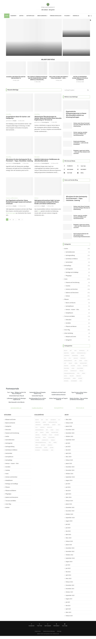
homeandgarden (45, 122)
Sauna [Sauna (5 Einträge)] (65, 371)
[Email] (83, 172)
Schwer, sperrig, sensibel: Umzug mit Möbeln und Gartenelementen (80, 134)
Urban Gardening (42, 15)
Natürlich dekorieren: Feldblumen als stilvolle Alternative (80, 78)
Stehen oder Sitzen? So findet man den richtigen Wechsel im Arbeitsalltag (82, 125)
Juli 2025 (68, 446)
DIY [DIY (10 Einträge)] (64, 353)
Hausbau (78, 286)
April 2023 (68, 537)
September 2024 (70, 480)
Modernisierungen (10, 213)
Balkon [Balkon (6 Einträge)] (65, 350)
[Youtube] (69, 172)
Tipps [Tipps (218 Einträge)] (78, 376)
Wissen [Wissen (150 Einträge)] (74, 381)
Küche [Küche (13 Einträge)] (75, 363)
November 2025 (70, 436)
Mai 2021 (68, 608)
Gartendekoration (78, 252)
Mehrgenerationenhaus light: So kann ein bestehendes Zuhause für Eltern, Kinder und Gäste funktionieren (47, 202)
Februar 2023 (69, 544)
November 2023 (70, 514)
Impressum (38, 634)
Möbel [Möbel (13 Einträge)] (65, 365)
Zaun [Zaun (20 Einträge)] (81, 383)
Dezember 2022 (70, 551)
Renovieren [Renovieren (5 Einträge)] (85, 368)
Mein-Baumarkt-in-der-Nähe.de (16, 405)
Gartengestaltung (78, 255)
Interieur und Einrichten (78, 289)
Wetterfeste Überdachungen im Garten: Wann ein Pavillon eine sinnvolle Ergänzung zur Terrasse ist (48, 118)
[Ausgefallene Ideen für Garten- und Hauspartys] (34, 37)
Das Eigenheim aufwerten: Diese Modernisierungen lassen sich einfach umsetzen (18, 202)
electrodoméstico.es (16, 411)
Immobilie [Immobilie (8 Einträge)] (66, 360)
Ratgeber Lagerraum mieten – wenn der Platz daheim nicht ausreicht (82, 152)
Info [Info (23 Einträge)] (65, 363)
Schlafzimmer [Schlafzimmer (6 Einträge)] (72, 371)
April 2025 (68, 456)
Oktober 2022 (69, 558)
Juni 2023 (68, 530)
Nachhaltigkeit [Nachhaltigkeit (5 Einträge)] (72, 365)
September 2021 (70, 598)
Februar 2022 (69, 585)
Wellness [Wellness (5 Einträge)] (72, 378)
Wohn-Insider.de (80, 411)
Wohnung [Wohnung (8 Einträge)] (66, 383)
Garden (77, 248)
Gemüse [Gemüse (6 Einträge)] (74, 358)
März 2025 (68, 459)
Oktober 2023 (69, 517)
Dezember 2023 (70, 510)
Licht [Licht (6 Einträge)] (80, 363)
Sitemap (59, 634)
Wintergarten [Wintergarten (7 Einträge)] (67, 381)
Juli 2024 (68, 487)
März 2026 (68, 422)
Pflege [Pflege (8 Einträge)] (72, 368)
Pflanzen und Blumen (78, 326)
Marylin (14, 120)
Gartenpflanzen (78, 306)
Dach (39, 211)
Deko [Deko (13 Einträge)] (76, 350)
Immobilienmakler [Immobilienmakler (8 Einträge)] (82, 360)
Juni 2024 (68, 490)
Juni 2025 (68, 449)
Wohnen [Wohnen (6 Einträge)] (80, 381)
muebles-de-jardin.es (37, 411)
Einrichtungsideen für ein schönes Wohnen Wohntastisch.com (37, 402)
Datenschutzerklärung (49, 634)
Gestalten (78, 323)
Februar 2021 (69, 618)
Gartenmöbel (78, 262)
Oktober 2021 (69, 595)
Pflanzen (67, 15)
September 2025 (70, 443)
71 (19, 219)
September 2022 (70, 561)
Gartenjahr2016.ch (58, 411)
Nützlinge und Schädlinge (78, 272)
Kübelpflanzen (78, 313)
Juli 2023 (68, 527)
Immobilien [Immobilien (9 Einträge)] (73, 360)
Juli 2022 (68, 568)
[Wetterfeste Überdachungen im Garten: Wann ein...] (76, 28)
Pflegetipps (78, 275)
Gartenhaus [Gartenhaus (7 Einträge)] (78, 355)
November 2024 (70, 473)
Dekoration (78, 319)
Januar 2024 (69, 507)
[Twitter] (83, 166)
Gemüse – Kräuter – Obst (78, 309)
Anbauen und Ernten (78, 336)
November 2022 (70, 554)
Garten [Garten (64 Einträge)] (77, 353)
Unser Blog (76, 15)
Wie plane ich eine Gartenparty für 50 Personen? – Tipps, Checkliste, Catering (19, 160)
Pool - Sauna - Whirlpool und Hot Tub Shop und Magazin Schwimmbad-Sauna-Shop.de (16, 397)
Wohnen (78, 296)
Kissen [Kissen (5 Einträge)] (70, 363)
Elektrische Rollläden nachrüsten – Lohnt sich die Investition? (81, 143)
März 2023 (68, 541)
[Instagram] (69, 169)
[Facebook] (69, 166)
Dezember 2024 (70, 470)
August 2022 (69, 564)
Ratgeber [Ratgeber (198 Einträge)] (78, 368)
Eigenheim (13, 15)
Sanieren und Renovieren (78, 292)
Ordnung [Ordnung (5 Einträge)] (81, 365)
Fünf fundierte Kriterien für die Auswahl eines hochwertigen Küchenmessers (82, 235)
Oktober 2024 (69, 476)
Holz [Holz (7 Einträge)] (85, 358)
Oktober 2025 (69, 439)
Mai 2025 (68, 453)
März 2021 (68, 615)
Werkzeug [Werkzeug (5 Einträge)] (78, 378)
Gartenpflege (30, 15)
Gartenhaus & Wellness (78, 259)
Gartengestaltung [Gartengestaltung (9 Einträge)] (68, 355)
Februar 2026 (69, 426)
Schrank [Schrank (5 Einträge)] (80, 371)
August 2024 (69, 483)
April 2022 (68, 578)
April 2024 (68, 497)
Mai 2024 (68, 493)
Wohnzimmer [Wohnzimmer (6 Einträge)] (74, 383)
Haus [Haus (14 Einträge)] (80, 358)
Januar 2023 (69, 547)
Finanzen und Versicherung (78, 282)
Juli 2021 (68, 605)
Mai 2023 (68, 534)
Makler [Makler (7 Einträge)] (85, 363)
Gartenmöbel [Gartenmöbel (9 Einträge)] (67, 358)
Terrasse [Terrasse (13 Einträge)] (75, 373)
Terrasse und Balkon (55, 15)
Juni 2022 (68, 571)
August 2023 (69, 524)
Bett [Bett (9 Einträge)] (71, 350)
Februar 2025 (69, 463)
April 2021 (68, 612)
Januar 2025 (69, 466)
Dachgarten (78, 340)
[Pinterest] (83, 169)
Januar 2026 (69, 429)
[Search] (91, 16)
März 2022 (68, 581)
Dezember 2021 (70, 588)
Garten (21, 15)
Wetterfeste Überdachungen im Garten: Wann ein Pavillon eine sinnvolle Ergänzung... (37, 78)
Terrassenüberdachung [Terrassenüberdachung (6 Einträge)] (69, 376)
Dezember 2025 (70, 432)
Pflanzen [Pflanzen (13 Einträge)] (66, 368)
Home (77, 279)
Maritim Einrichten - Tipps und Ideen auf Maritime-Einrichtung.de (79, 402)
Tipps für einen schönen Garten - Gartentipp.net (79, 396)
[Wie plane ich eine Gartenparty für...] (76, 47)
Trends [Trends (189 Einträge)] (83, 376)
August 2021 (69, 602)
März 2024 (68, 500)
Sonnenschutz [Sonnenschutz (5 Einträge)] (67, 373)
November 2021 (70, 591)
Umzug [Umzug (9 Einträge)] (65, 378)
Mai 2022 (68, 574)
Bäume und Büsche (78, 302)
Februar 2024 (69, 503)
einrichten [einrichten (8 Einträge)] (70, 353)
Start (6, 15)
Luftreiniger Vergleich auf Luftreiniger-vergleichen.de (16, 402)
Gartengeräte (78, 269)
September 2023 (70, 520)
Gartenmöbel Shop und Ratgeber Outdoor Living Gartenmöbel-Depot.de (37, 397)
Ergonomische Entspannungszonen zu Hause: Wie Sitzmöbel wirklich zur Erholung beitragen (76, 114)
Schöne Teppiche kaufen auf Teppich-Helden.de (58, 402)
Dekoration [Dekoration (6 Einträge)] (82, 350)
